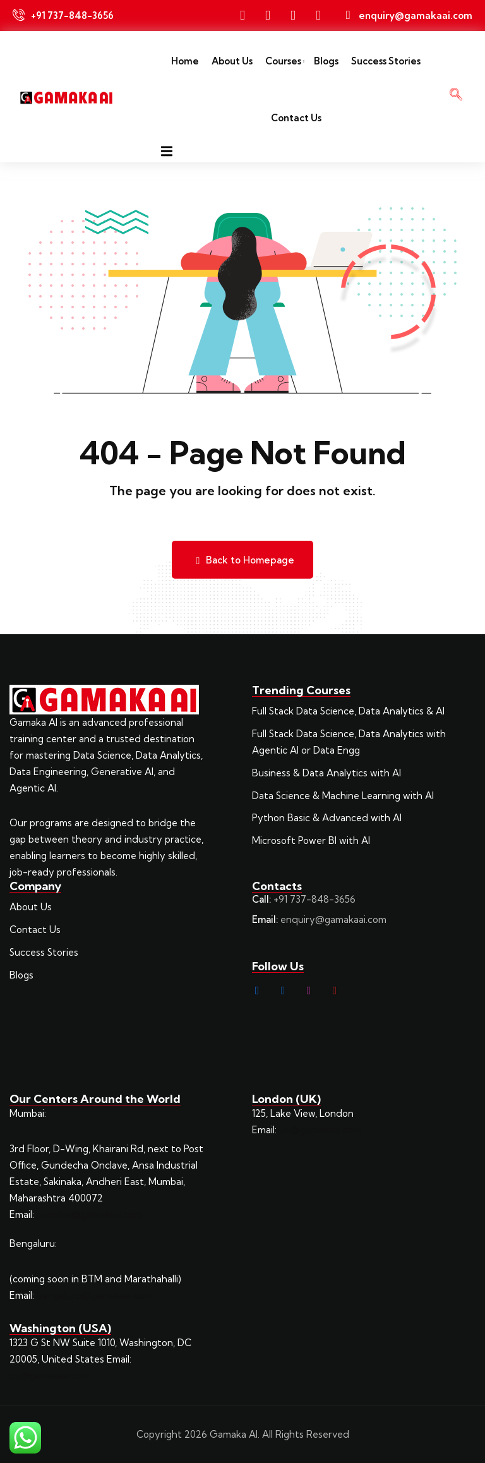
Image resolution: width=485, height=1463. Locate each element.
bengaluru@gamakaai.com (95, 1295)
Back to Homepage (243, 560)
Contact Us (296, 118)
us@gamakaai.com (50, 1376)
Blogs (326, 61)
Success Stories (386, 61)
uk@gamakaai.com (320, 1130)
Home (185, 61)
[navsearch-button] (455, 96)
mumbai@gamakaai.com (90, 1214)
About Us (232, 61)
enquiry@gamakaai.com (333, 919)
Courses (283, 61)
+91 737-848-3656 (314, 899)
